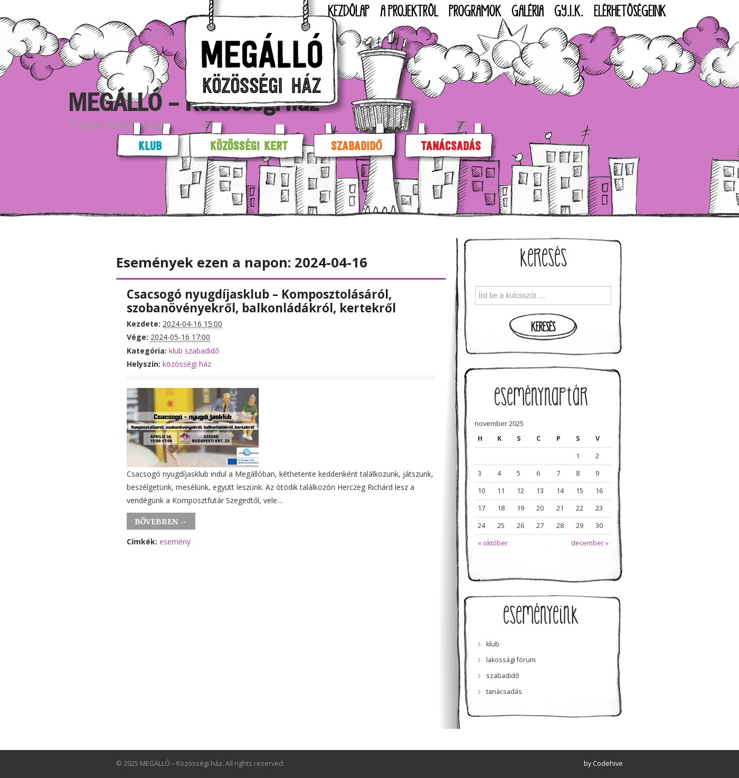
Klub (150, 145)
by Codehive (603, 763)
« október (493, 543)
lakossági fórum (511, 659)
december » (590, 543)
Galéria (527, 11)
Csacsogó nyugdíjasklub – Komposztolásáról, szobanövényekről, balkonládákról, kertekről (261, 301)
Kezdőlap (348, 11)
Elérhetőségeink (630, 11)
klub (176, 351)
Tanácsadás (451, 145)
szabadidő (202, 351)
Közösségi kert (249, 145)
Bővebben (161, 521)
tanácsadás (504, 691)
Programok (475, 11)
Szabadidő (356, 145)
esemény (175, 541)
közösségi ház (187, 364)
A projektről (409, 11)
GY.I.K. (568, 11)
